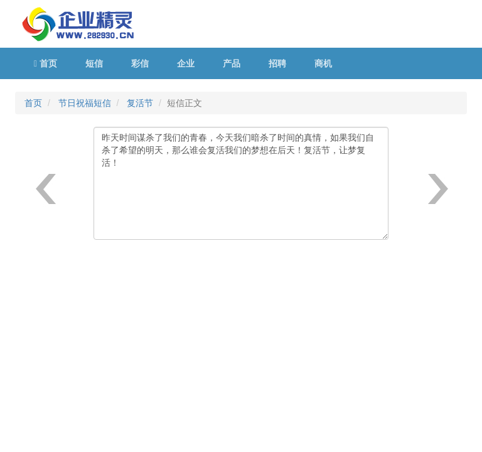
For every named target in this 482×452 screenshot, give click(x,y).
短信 (94, 63)
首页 (45, 63)
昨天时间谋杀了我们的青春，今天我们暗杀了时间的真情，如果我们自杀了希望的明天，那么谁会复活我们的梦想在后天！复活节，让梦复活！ (241, 183)
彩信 (140, 63)
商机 (323, 63)
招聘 (277, 63)
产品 (231, 63)
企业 (186, 63)
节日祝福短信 (84, 103)
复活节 (140, 103)
